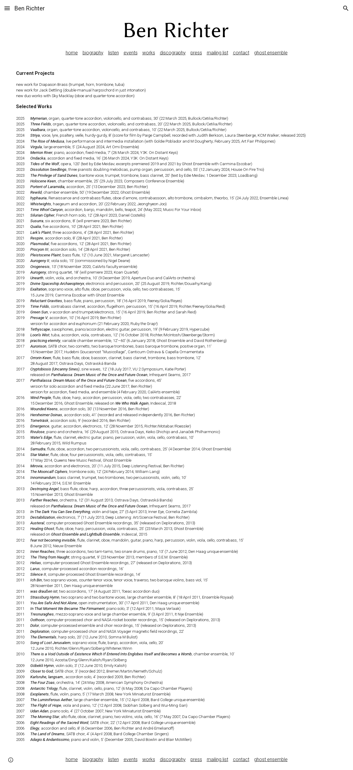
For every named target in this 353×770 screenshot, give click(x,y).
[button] (7, 8)
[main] (176, 53)
